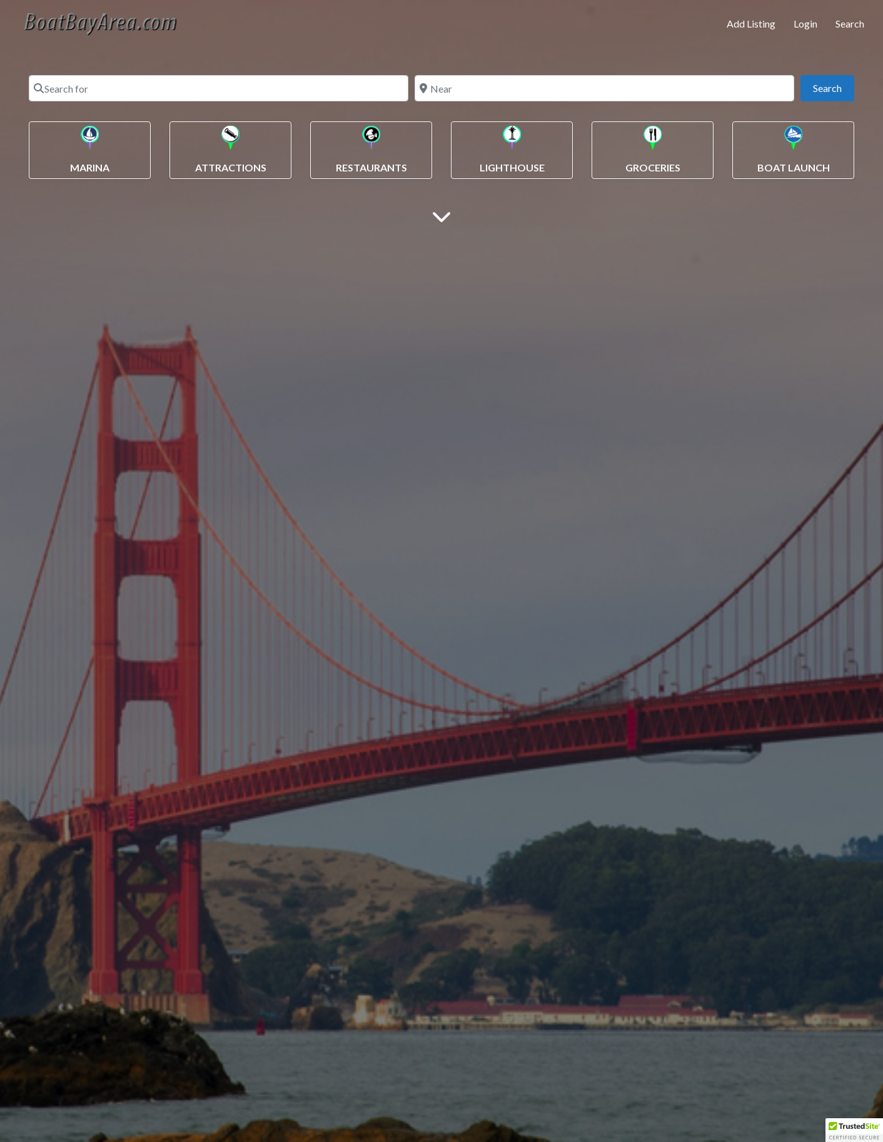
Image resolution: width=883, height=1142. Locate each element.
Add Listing (751, 23)
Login (805, 23)
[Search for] (218, 88)
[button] (854, 1130)
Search (849, 23)
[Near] (604, 88)
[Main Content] (441, 215)
